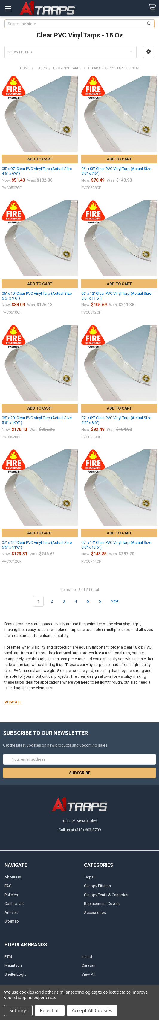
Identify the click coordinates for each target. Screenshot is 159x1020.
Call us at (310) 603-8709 (80, 830)
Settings (18, 1010)
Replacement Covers (102, 903)
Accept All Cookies (92, 1010)
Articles (11, 912)
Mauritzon (13, 965)
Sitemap (11, 921)
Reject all (50, 1010)
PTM (8, 956)
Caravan (88, 965)
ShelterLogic (15, 974)
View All (88, 974)
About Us (12, 877)
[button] (148, 52)
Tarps (89, 877)
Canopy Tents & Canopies (106, 895)
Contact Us (14, 903)
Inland (87, 956)
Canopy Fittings (97, 886)
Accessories (95, 912)
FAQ (8, 886)
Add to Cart (39, 159)
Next (118, 601)
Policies (11, 895)
